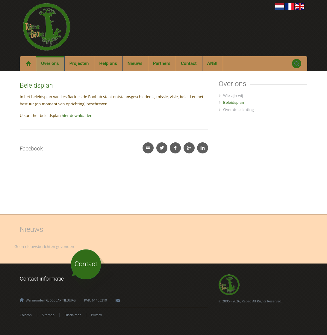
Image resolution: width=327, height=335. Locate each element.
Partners (161, 63)
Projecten (79, 63)
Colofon (26, 315)
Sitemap (48, 315)
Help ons (108, 63)
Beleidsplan (233, 102)
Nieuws (135, 63)
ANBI (212, 63)
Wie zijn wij (233, 95)
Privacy (96, 315)
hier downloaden (77, 115)
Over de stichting (238, 109)
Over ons (50, 63)
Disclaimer (73, 315)
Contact (189, 63)
